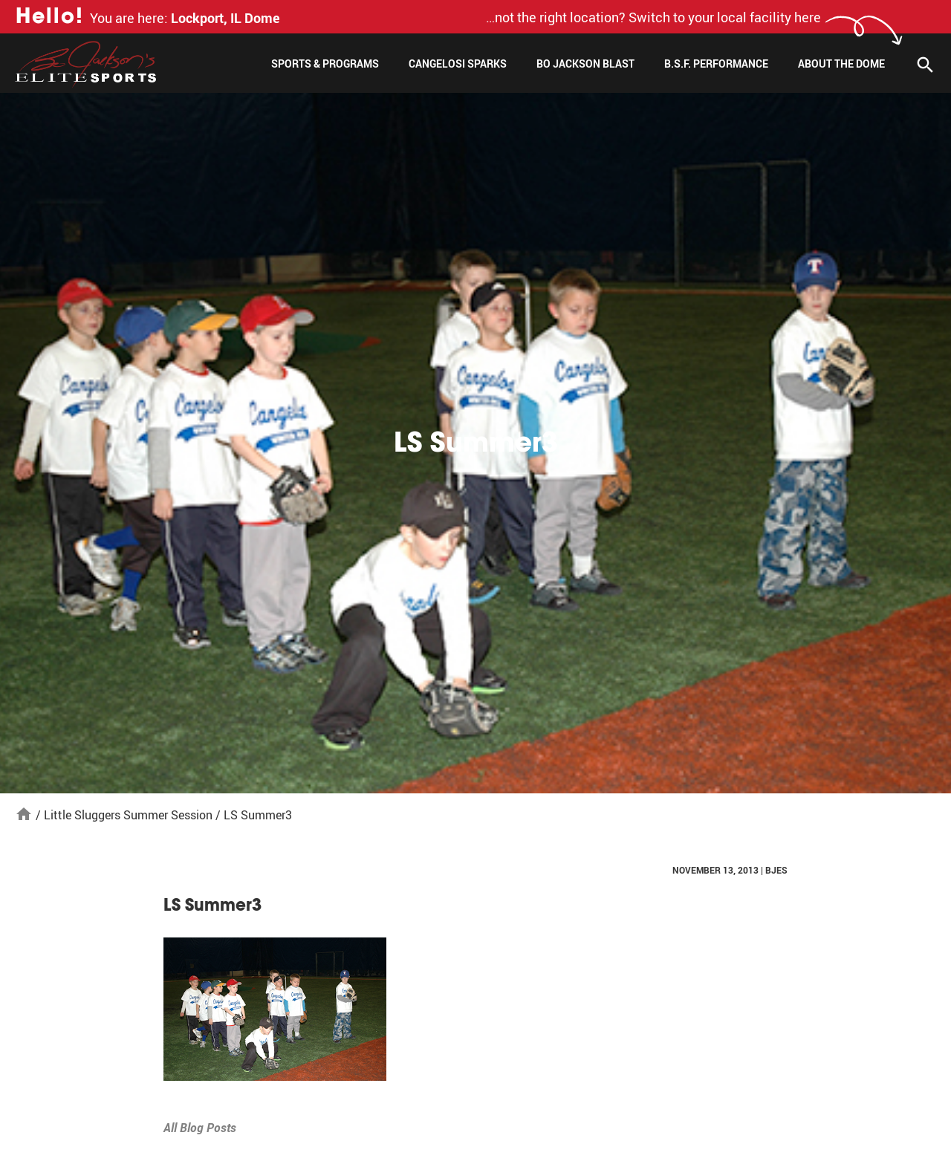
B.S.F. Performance (716, 63)
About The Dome (841, 63)
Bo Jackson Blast (585, 63)
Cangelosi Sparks (458, 63)
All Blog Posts (199, 1127)
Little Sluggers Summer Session (128, 815)
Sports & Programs (325, 63)
